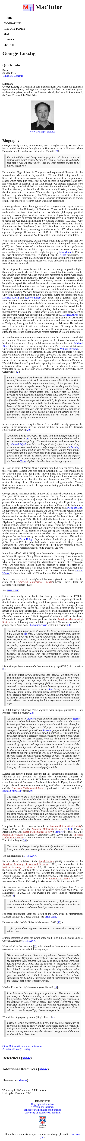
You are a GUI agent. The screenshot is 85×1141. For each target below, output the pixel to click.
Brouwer (59, 831)
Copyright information (42, 1104)
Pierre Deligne (74, 507)
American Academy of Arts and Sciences (25, 864)
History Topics (14, 28)
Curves (9, 39)
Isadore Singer (33, 297)
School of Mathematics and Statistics (42, 1109)
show (26, 1058)
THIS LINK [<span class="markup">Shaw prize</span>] (50, 916)
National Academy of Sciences (18, 867)
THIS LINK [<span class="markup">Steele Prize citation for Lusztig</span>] (13, 590)
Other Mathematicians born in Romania (22, 1046)
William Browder (69, 349)
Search (9, 45)
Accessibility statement (42, 1107)
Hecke (23, 461)
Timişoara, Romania (12, 75)
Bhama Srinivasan (38, 625)
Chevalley (74, 447)
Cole (70, 829)
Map (6, 34)
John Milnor (65, 252)
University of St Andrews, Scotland (42, 1112)
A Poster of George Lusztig (16, 1049)
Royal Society (46, 861)
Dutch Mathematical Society (37, 831)
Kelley (63, 255)
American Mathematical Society (35, 582)
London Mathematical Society (65, 826)
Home (8, 18)
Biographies (13, 23)
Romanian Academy (12, 834)
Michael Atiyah (10, 297)
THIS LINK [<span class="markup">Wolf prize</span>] (29, 940)
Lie (27, 438)
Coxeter (30, 718)
